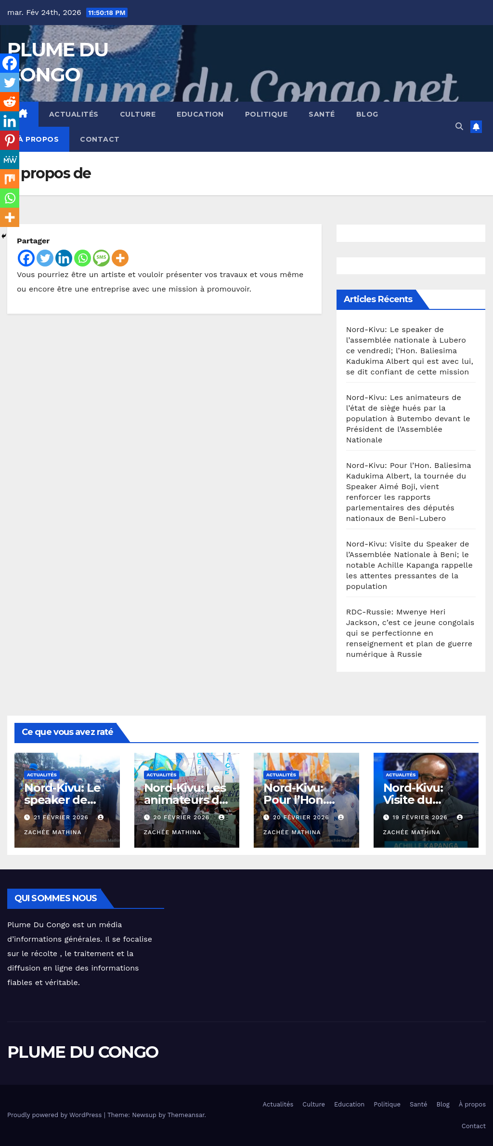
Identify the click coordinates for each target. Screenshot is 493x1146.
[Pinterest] (9, 140)
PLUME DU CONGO (82, 1052)
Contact (100, 139)
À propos (38, 139)
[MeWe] (9, 159)
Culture (138, 114)
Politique (266, 114)
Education (200, 114)
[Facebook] (26, 258)
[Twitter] (45, 258)
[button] (459, 126)
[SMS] (101, 258)
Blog (367, 114)
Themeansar (186, 1115)
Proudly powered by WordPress (55, 1115)
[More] (120, 258)
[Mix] (9, 178)
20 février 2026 (182, 817)
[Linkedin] (63, 258)
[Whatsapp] (82, 258)
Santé (322, 114)
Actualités (74, 114)
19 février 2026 (421, 817)
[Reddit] (9, 101)
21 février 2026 (62, 817)
